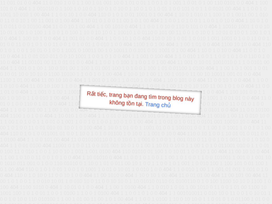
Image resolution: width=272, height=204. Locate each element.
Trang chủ (158, 105)
